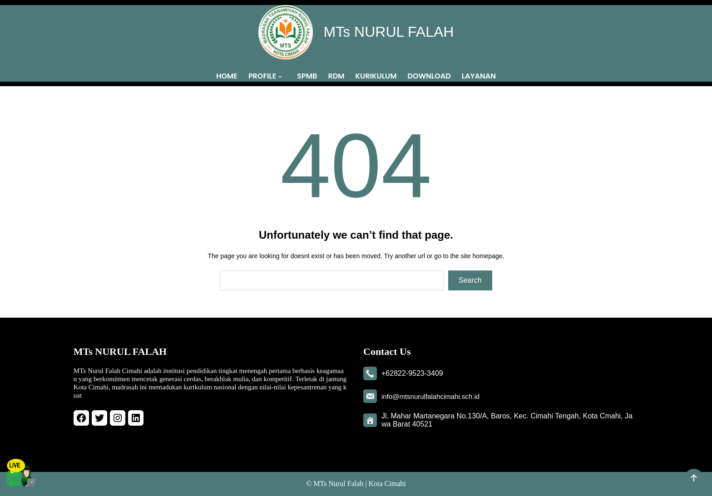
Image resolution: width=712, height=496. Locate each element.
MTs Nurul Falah (338, 483)
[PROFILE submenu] (282, 76)
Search (470, 280)
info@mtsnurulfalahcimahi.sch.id (430, 396)
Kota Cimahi (387, 483)
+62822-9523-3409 (412, 373)
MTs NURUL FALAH (389, 32)
